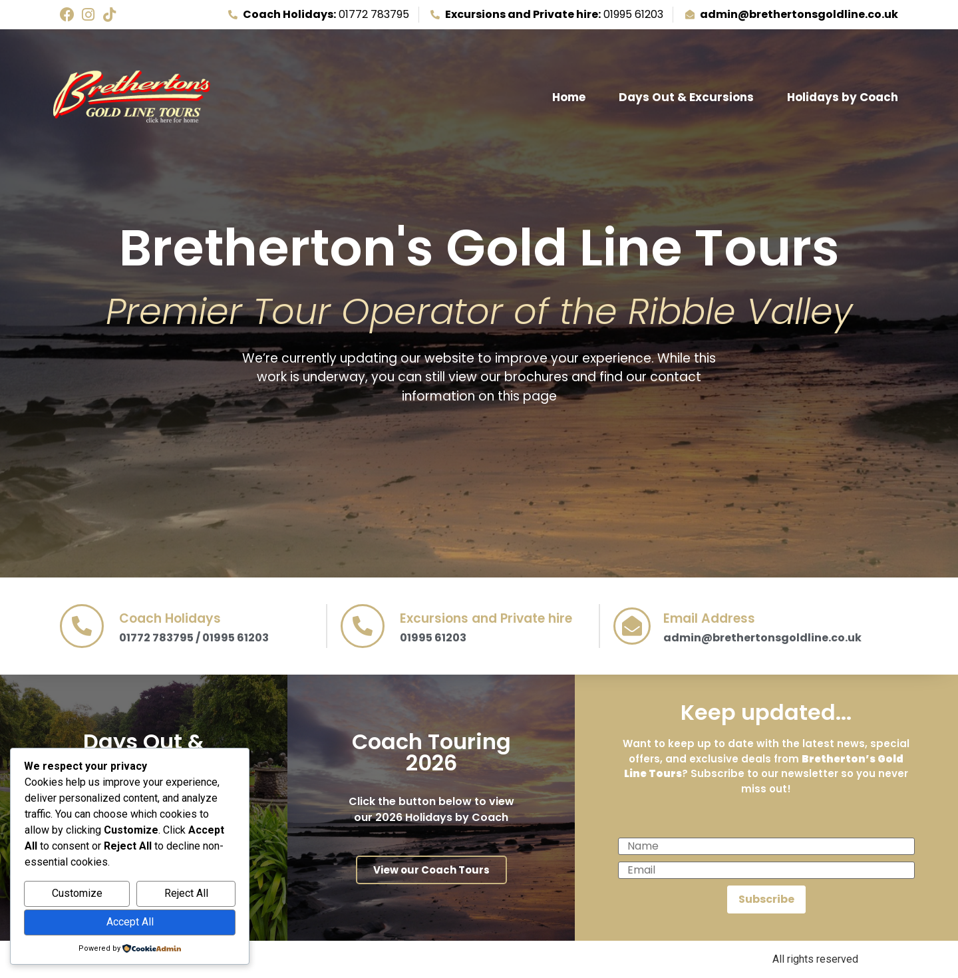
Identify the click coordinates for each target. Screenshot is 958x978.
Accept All (130, 921)
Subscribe (766, 899)
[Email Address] (632, 626)
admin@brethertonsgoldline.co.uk (762, 637)
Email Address (709, 618)
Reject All (186, 893)
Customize (77, 893)
